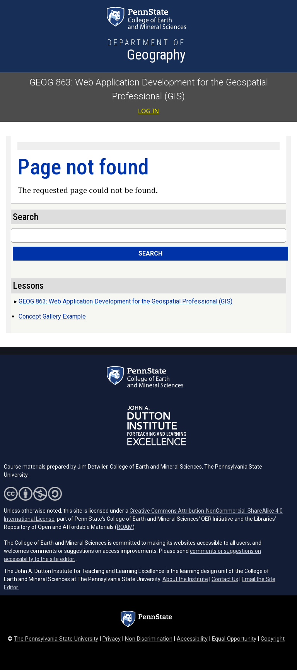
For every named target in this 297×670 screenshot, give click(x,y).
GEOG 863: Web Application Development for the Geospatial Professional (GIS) (125, 301)
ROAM (125, 527)
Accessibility (192, 639)
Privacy (111, 639)
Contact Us (225, 579)
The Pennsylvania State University (56, 639)
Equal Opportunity (234, 639)
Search (150, 253)
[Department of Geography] (146, 51)
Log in (148, 111)
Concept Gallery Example (52, 316)
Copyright (273, 639)
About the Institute (185, 579)
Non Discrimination (148, 639)
